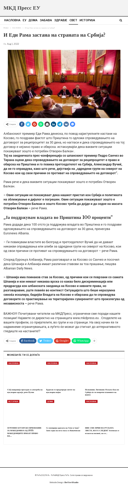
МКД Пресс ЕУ (22, 8)
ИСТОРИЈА (87, 20)
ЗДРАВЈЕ (60, 20)
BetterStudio (71, 482)
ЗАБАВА (46, 20)
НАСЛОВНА (12, 20)
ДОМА (33, 20)
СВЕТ (73, 20)
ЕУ (24, 20)
